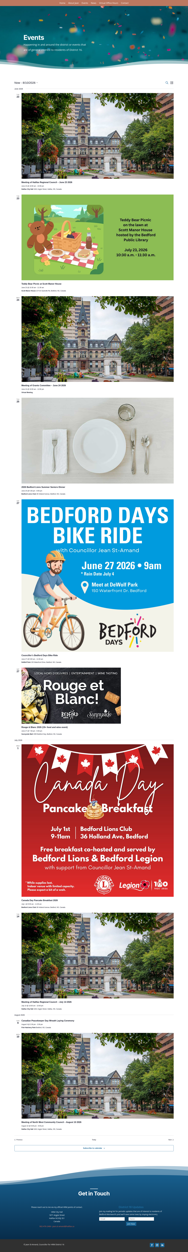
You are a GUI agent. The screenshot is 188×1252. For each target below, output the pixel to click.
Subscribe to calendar (92, 1148)
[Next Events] (171, 1140)
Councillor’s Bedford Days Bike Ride (40, 655)
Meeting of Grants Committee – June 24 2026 (44, 385)
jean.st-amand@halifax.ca (63, 1226)
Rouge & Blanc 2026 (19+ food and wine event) (45, 727)
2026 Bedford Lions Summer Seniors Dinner (43, 487)
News (93, 3)
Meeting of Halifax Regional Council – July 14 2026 (47, 1002)
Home (62, 3)
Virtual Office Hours (108, 3)
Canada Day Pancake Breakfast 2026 (40, 900)
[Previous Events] (18, 1140)
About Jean (73, 3)
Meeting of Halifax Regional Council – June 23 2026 (47, 182)
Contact (125, 3)
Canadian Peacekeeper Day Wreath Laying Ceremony (48, 1021)
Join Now (131, 1224)
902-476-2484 (45, 1226)
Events (85, 3)
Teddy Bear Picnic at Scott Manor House (41, 284)
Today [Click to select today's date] (94, 1140)
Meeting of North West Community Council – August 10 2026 (51, 1122)
